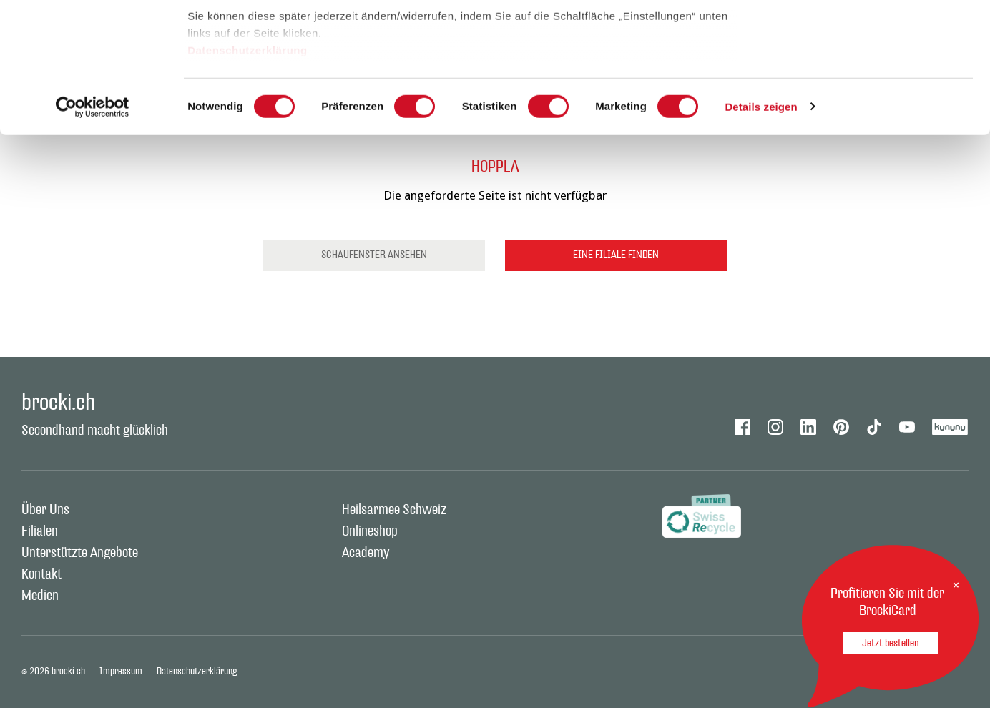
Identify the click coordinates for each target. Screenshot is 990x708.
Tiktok (874, 427)
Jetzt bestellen (890, 643)
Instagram (775, 427)
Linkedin (808, 427)
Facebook (742, 427)
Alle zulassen (870, 37)
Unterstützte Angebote (79, 553)
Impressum (120, 672)
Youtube (907, 427)
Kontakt (41, 574)
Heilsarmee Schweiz (394, 510)
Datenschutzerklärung (247, 172)
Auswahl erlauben (870, 85)
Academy (365, 553)
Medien (40, 596)
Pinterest (841, 427)
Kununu (950, 427)
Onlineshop (370, 531)
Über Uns (45, 510)
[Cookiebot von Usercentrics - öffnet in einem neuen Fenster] (92, 229)
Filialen (39, 531)
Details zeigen (761, 228)
